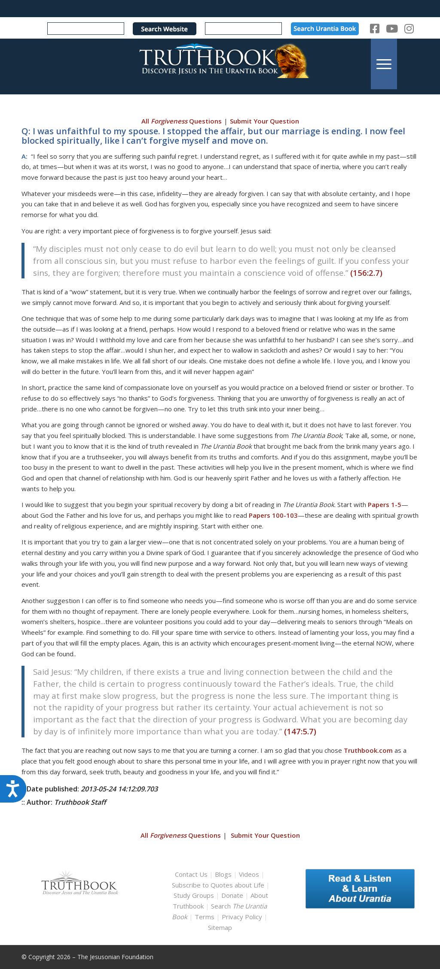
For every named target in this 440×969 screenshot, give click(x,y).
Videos (249, 874)
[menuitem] (384, 63)
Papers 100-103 (273, 515)
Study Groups (195, 895)
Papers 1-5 (384, 504)
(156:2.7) (366, 272)
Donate (232, 895)
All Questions (181, 121)
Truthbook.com (368, 750)
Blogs (223, 874)
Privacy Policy (242, 916)
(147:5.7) (300, 731)
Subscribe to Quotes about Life (218, 885)
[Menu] (384, 63)
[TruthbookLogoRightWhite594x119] (220, 63)
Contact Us (191, 874)
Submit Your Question (264, 121)
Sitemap (220, 927)
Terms (204, 916)
